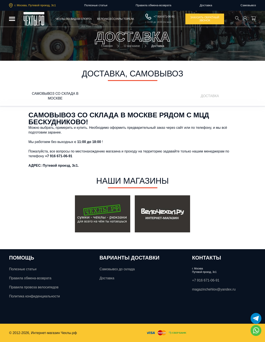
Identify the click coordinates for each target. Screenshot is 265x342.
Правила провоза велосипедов (34, 287)
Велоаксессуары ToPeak (115, 18)
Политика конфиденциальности (34, 296)
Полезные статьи (95, 5)
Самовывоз (248, 5)
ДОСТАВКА (210, 96)
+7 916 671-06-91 (160, 17)
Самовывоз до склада (117, 269)
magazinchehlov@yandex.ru (214, 289)
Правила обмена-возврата (153, 5)
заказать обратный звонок (204, 19)
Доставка (206, 5)
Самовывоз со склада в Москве (55, 96)
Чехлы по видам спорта (74, 18)
